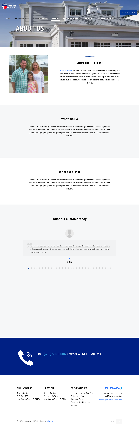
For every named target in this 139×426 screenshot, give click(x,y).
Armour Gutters (66, 70)
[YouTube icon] (111, 421)
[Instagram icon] (113, 421)
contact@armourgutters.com (110, 399)
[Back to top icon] (119, 421)
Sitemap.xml (51, 421)
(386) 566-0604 (128, 12)
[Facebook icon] (109, 421)
